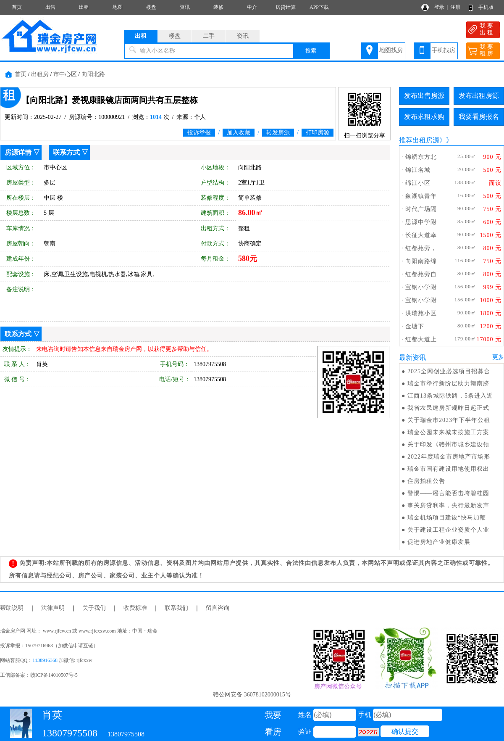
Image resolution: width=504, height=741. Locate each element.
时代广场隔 (421, 209)
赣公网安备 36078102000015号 (252, 694)
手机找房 (443, 50)
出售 (50, 7)
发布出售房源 (424, 95)
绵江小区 (417, 183)
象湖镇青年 (421, 196)
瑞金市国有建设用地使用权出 (448, 469)
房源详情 (18, 152)
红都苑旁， (421, 248)
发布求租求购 (424, 116)
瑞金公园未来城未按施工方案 (448, 432)
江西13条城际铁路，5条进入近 (450, 396)
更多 (498, 357)
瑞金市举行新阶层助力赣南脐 (448, 383)
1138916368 (45, 660)
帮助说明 (12, 608)
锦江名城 (417, 170)
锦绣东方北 (421, 157)
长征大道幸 (421, 235)
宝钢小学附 (421, 287)
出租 (84, 7)
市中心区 (65, 74)
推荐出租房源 (419, 140)
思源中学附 (421, 222)
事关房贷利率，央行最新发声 (448, 505)
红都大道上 (421, 339)
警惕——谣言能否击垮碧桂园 (448, 493)
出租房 (40, 74)
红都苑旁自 (421, 274)
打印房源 (317, 132)
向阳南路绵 (421, 261)
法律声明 (53, 608)
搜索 (310, 50)
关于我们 (94, 608)
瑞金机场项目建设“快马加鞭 (446, 517)
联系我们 (176, 608)
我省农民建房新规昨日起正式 (448, 408)
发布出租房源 (479, 95)
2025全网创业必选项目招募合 (448, 371)
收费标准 (135, 608)
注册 (455, 7)
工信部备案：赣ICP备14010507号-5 (39, 675)
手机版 (486, 7)
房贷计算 (286, 7)
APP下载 (319, 7)
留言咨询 (217, 608)
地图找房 (391, 50)
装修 (218, 7)
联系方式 (66, 152)
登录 (439, 7)
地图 (118, 7)
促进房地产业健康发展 (438, 542)
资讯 (185, 7)
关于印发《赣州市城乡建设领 (448, 444)
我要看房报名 (479, 116)
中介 (252, 7)
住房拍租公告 (426, 481)
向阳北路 (93, 74)
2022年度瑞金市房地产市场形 (448, 457)
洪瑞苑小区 (421, 313)
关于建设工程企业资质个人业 (448, 530)
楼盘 (151, 7)
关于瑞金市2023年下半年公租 (448, 420)
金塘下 (414, 326)
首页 (17, 7)
